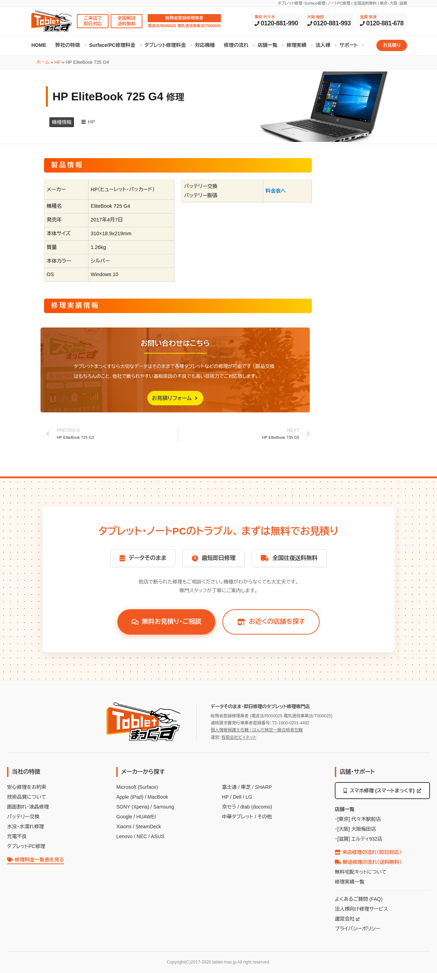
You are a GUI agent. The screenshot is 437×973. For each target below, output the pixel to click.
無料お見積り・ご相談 (166, 621)
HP (57, 62)
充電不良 (17, 836)
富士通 (229, 787)
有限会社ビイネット (238, 737)
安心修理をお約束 (26, 787)
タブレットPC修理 (26, 846)
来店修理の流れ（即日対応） (368, 852)
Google (124, 816)
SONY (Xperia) (132, 807)
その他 (264, 816)
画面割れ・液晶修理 (28, 807)
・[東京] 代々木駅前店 (358, 819)
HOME (38, 45)
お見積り (392, 45)
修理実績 (296, 45)
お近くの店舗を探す (271, 621)
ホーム (42, 62)
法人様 (322, 45)
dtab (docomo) (256, 807)
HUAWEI (146, 816)
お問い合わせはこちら (353, 245)
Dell (237, 797)
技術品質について (26, 797)
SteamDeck (148, 826)
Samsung (163, 807)
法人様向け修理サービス (361, 909)
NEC (142, 836)
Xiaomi (123, 826)
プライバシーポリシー (357, 928)
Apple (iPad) (129, 797)
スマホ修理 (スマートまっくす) (382, 790)
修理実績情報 (344, 235)
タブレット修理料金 (165, 45)
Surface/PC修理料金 (112, 45)
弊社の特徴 (67, 45)
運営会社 (347, 919)
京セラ (229, 807)
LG (249, 797)
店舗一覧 (267, 45)
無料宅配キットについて (361, 872)
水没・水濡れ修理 (25, 826)
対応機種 (205, 45)
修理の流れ (236, 45)
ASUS (157, 836)
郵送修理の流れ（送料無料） (368, 862)
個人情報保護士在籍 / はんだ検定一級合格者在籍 (257, 730)
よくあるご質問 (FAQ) (358, 899)
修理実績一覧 (349, 882)
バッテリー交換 (23, 816)
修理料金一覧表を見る (35, 859)
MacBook (158, 797)
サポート (348, 45)
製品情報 (340, 225)
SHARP (263, 787)
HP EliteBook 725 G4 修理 (357, 214)
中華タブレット (237, 816)
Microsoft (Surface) (137, 787)
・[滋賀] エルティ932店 (358, 839)
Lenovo (124, 836)
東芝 (246, 787)
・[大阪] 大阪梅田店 (355, 829)
